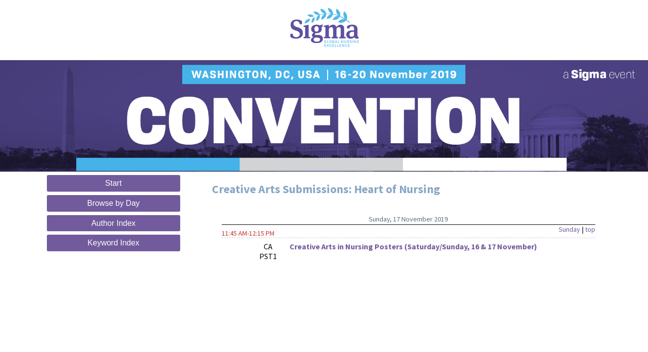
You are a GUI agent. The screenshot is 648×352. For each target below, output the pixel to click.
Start (113, 183)
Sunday (569, 229)
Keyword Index (113, 243)
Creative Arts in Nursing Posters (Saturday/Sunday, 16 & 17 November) (413, 246)
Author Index (113, 223)
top (590, 229)
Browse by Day (113, 203)
